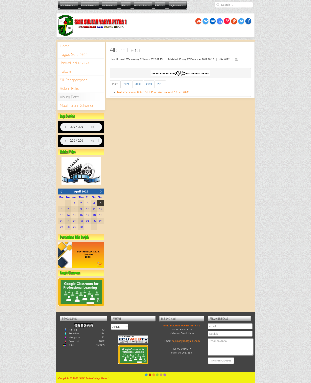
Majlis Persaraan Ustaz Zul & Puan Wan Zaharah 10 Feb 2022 (153, 92)
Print (236, 59)
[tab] (115, 84)
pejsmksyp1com (186, 340)
